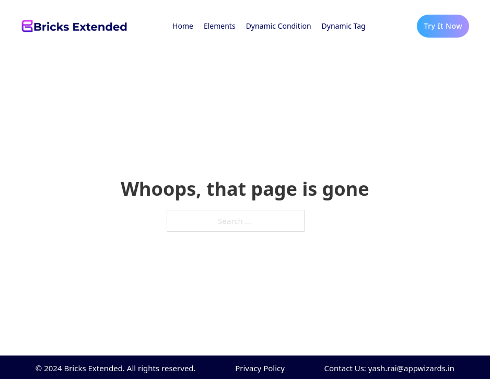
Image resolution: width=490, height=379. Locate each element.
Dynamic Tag (344, 26)
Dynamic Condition (278, 26)
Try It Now (443, 26)
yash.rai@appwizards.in (411, 368)
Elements (220, 26)
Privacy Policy (260, 368)
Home (182, 26)
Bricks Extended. (94, 368)
